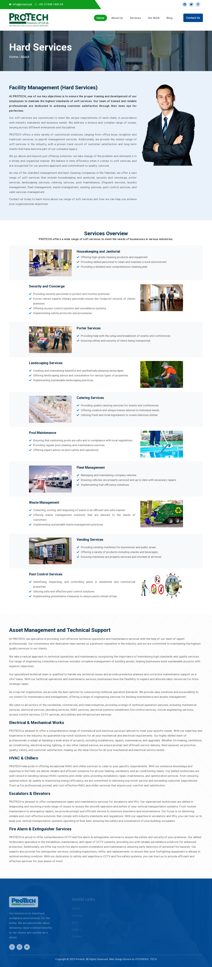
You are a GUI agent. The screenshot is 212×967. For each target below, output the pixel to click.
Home (100, 18)
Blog (169, 18)
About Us (117, 18)
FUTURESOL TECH (146, 959)
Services (135, 18)
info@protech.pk (22, 4)
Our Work (154, 18)
